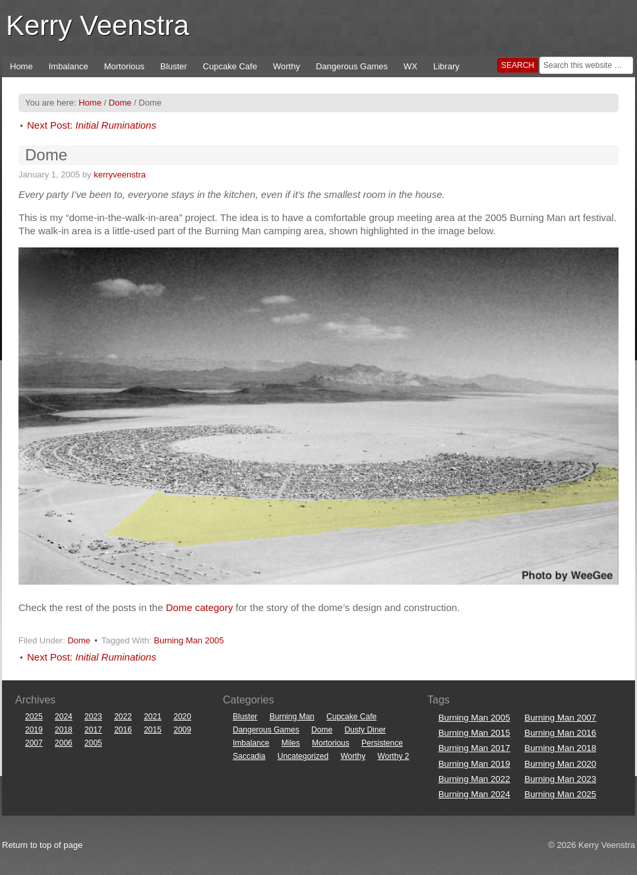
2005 (93, 743)
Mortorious (124, 66)
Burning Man (292, 716)
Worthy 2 (394, 756)
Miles (291, 743)
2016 (123, 729)
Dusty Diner (365, 729)
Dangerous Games (352, 66)
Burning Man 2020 (560, 764)
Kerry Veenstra (97, 25)
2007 (34, 743)
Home (21, 66)
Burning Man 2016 (560, 733)
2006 (64, 743)
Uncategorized (303, 756)
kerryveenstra (120, 174)
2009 (182, 729)
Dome (78, 640)
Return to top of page (42, 845)
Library (446, 66)
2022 (123, 716)
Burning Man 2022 (474, 779)
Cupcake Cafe (230, 66)
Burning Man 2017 (474, 748)
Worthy (286, 66)
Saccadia (249, 756)
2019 (34, 729)
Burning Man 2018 (560, 748)
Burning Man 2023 (560, 779)
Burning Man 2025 (560, 794)
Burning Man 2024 (474, 794)
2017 (93, 729)
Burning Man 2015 (474, 733)
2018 (64, 729)
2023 (93, 716)
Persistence (382, 743)
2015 (153, 729)
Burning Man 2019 (474, 764)
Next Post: (91, 125)
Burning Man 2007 (560, 718)
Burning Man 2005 (189, 640)
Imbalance (68, 66)
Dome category (199, 607)
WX (410, 66)
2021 (153, 716)
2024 (64, 716)
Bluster (173, 66)
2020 (182, 716)
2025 (34, 716)
